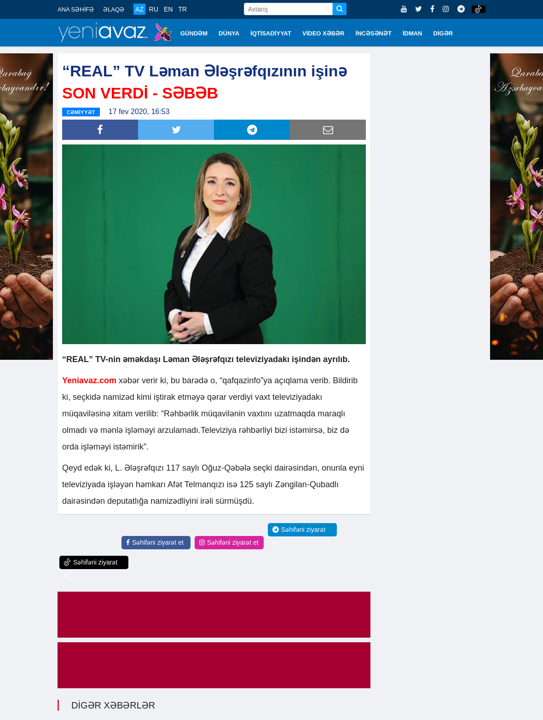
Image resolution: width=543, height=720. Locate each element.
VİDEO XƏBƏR (323, 33)
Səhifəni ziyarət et (155, 542)
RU (153, 9)
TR (182, 9)
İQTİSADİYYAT (270, 33)
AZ (139, 9)
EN (168, 9)
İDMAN (412, 33)
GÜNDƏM (194, 33)
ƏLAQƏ (113, 9)
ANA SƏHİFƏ (76, 9)
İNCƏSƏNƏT (374, 33)
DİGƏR (443, 33)
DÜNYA (229, 33)
